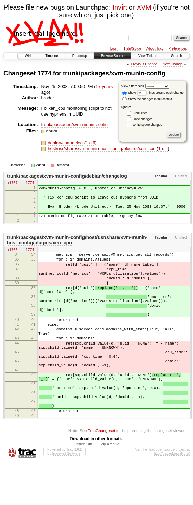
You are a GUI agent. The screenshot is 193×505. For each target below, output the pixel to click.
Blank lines (140, 113)
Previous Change (144, 64)
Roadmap (79, 56)
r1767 (12, 183)
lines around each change (160, 92)
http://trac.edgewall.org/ (172, 495)
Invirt (120, 7)
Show (129, 92)
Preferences (178, 48)
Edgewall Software (66, 495)
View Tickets (147, 56)
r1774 (29, 183)
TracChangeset (101, 472)
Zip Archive (110, 486)
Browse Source (112, 56)
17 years (104, 86)
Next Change (172, 64)
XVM (144, 7)
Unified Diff (83, 486)
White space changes (147, 125)
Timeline (51, 56)
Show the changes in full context (147, 99)
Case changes (143, 119)
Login (114, 48)
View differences (132, 86)
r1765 (12, 255)
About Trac (154, 48)
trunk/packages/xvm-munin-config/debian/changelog (67, 176)
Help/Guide (132, 48)
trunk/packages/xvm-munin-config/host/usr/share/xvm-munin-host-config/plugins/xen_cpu (77, 245)
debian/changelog (66, 142)
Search (176, 56)
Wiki (28, 56)
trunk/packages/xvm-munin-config (114, 73)
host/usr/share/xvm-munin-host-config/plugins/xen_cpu (102, 148)
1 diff (90, 142)
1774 (44, 73)
